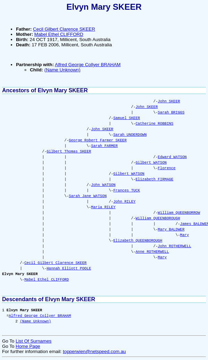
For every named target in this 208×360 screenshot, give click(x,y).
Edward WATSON (172, 157)
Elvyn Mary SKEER (104, 6)
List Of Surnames (33, 341)
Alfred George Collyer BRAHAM (88, 64)
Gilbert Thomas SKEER (69, 151)
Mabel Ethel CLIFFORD (58, 34)
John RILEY (124, 201)
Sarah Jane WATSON (88, 196)
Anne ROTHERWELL (152, 251)
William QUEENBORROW (179, 212)
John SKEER (169, 101)
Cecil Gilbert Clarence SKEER (64, 29)
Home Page (28, 346)
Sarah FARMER (104, 145)
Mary (184, 235)
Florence (167, 168)
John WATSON (103, 184)
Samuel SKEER (126, 118)
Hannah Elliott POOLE (69, 268)
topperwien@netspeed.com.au (94, 351)
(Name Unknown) (62, 69)
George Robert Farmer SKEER (98, 140)
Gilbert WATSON (151, 162)
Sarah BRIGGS (171, 112)
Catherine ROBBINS (155, 123)
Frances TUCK (126, 190)
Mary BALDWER (171, 229)
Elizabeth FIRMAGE (155, 179)
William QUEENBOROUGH (158, 218)
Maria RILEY (103, 207)
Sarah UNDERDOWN (130, 134)
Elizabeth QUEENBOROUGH (137, 240)
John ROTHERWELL (174, 246)
